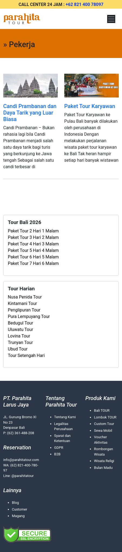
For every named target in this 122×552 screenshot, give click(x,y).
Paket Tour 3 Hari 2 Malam (33, 237)
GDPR (58, 448)
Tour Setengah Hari (26, 355)
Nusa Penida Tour (25, 297)
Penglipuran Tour (24, 310)
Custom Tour (104, 424)
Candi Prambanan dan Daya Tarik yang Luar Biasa (29, 112)
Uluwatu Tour (20, 329)
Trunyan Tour (20, 342)
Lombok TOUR (105, 417)
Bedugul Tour (20, 323)
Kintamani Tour (22, 303)
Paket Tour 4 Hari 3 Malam (33, 243)
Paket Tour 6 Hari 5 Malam (33, 256)
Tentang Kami (65, 417)
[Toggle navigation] (111, 19)
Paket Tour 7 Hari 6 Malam (33, 263)
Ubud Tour (18, 349)
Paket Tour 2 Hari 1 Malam (33, 230)
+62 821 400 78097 (84, 4)
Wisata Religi (104, 461)
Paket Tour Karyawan (89, 106)
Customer (19, 509)
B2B (57, 454)
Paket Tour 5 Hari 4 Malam (33, 250)
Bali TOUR (101, 410)
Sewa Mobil (103, 430)
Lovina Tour (19, 336)
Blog (15, 503)
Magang (18, 516)
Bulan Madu (103, 468)
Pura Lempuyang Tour (29, 316)
